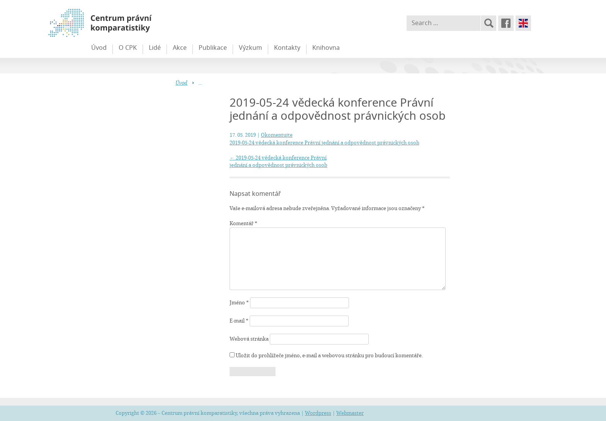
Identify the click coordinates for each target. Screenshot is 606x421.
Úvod (99, 47)
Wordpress (318, 412)
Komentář (243, 223)
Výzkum (250, 47)
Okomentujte (277, 134)
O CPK (128, 47)
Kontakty (287, 47)
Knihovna (326, 47)
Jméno (239, 302)
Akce (180, 47)
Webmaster (350, 412)
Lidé (155, 47)
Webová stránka (249, 338)
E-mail (239, 320)
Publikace (213, 47)
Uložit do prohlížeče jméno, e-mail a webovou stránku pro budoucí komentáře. (329, 355)
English (523, 23)
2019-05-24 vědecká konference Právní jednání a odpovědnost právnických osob (324, 142)
